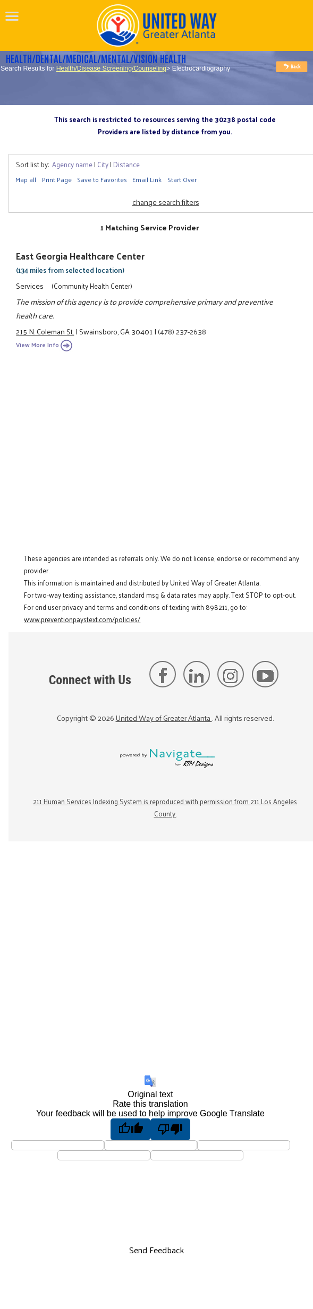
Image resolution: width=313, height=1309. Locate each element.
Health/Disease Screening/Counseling (111, 68)
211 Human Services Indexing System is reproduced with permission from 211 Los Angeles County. (165, 807)
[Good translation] (130, 1129)
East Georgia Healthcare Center (80, 256)
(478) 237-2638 (182, 331)
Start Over (182, 179)
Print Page (57, 179)
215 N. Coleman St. (45, 331)
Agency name (72, 164)
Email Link (147, 179)
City (102, 164)
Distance (126, 164)
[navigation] (12, 15)
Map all (25, 179)
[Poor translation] (170, 1129)
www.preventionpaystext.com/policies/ (82, 619)
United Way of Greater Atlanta (164, 718)
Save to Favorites (102, 179)
